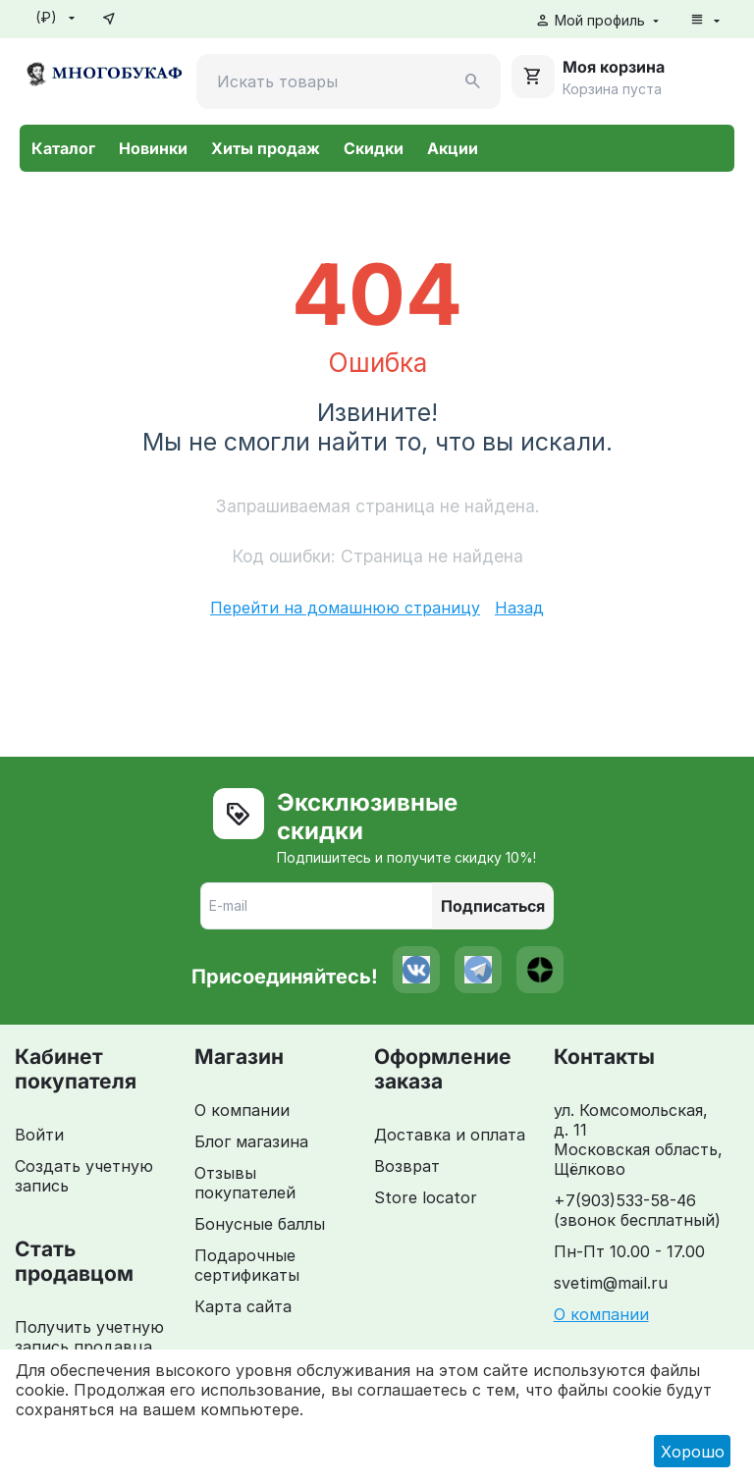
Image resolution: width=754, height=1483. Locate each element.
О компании (242, 1110)
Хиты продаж (265, 148)
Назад (519, 607)
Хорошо (693, 1451)
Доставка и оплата (449, 1134)
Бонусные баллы (259, 1224)
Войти (39, 1134)
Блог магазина (251, 1141)
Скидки (374, 148)
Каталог (63, 148)
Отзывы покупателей (245, 1182)
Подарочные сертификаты (246, 1265)
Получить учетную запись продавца (89, 1336)
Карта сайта (243, 1306)
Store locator (425, 1197)
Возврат (407, 1166)
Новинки (153, 148)
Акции (452, 148)
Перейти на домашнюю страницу (345, 607)
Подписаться (493, 906)
